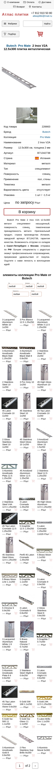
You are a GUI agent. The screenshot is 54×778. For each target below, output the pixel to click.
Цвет (38, 283)
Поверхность (16, 291)
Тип (9, 283)
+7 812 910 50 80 (41, 13)
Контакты (35, 6)
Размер (32, 291)
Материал (27, 283)
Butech (46, 131)
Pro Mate (24, 45)
